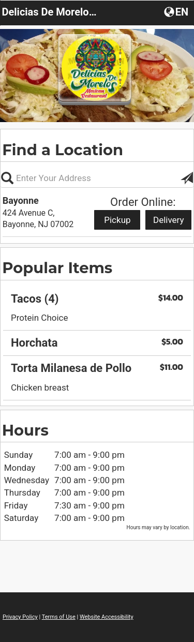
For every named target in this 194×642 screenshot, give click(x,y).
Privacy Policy (20, 617)
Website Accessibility (106, 617)
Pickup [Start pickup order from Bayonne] (117, 220)
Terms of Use (59, 617)
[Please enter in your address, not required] (97, 178)
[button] (177, 11)
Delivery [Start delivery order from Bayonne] (168, 220)
